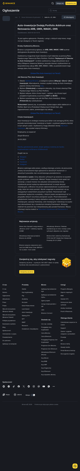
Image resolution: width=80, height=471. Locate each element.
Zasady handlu (65, 406)
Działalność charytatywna (30, 388)
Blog (3, 386)
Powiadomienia (7, 396)
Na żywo (24, 361)
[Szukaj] (63, 10)
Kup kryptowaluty (27, 351)
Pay (23, 354)
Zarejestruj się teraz (26, 331)
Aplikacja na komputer (9, 403)
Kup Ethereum (45, 430)
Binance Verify (65, 403)
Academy (25, 358)
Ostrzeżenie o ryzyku (9, 393)
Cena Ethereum (46, 395)
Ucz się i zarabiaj (46, 383)
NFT (23, 378)
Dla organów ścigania (67, 413)
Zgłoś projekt (45, 359)
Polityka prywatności (9, 379)
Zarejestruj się (71, 3)
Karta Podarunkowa (28, 364)
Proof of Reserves (66, 370)
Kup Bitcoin (45, 417)
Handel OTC (65, 358)
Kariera (4, 351)
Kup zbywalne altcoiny (48, 433)
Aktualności (6, 358)
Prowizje (63, 396)
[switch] (33, 454)
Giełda (24, 348)
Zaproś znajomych (66, 351)
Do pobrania (6, 399)
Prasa (4, 361)
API (62, 399)
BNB (62, 354)
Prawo (4, 364)
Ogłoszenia (6, 354)
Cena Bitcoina (45, 392)
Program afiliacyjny (67, 348)
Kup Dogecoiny (46, 427)
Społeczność (6, 389)
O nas (4, 348)
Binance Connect (46, 372)
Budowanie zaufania (8, 383)
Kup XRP (44, 423)
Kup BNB (44, 420)
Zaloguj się (60, 3)
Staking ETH (26, 374)
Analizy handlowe (66, 367)
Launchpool (25, 368)
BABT (24, 381)
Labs (42, 369)
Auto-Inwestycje (27, 371)
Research (25, 384)
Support (63, 387)
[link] (6, 18)
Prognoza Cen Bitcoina (48, 404)
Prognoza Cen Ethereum (49, 408)
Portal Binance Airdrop (68, 409)
